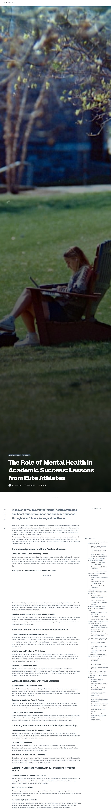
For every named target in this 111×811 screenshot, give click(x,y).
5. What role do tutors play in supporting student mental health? (99, 746)
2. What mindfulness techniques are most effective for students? (99, 730)
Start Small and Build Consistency (97, 711)
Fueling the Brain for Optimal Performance (99, 644)
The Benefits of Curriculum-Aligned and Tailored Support (99, 657)
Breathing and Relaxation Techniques (98, 617)
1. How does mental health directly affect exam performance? (98, 724)
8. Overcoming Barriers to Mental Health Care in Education (97, 686)
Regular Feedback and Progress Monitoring (97, 661)
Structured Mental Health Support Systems (98, 594)
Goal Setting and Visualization (99, 602)
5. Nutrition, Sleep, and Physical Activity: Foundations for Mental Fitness (97, 639)
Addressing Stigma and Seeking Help (97, 690)
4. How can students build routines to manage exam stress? (98, 740)
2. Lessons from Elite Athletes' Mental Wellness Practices (96, 590)
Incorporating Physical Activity (99, 650)
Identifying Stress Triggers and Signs (99, 609)
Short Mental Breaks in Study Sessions (99, 678)
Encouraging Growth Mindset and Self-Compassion (99, 665)
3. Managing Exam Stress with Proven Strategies (96, 605)
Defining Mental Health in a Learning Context (98, 578)
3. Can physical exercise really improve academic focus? (99, 735)
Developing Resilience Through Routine (97, 613)
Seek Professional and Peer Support (99, 715)
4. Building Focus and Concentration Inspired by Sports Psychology (97, 622)
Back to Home (9, 3)
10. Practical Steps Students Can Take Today (97, 707)
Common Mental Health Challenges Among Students (99, 586)
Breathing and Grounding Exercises (98, 674)
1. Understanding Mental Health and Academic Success (98, 574)
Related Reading (95, 751)
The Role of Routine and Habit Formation (99, 634)
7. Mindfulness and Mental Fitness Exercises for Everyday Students (97, 670)
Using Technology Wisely (98, 631)
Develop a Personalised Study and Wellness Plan (98, 719)
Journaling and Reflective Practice (98, 682)
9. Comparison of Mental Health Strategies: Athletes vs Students (97, 703)
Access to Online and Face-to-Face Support (99, 695)
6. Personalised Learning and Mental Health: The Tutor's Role (98, 653)
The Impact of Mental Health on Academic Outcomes (99, 582)
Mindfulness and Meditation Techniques (98, 598)
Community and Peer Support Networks (99, 699)
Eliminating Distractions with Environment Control (99, 627)
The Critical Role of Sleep (98, 647)
